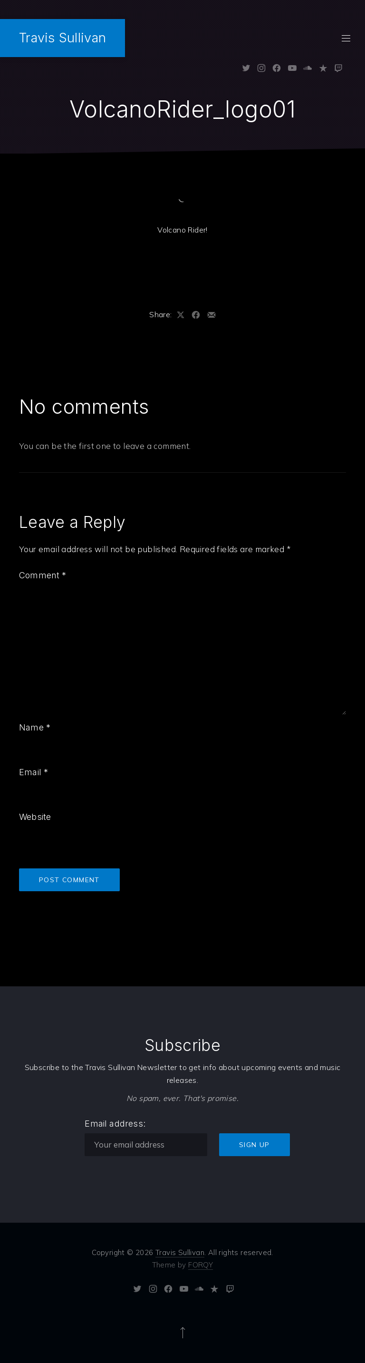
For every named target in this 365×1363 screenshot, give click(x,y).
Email (33, 772)
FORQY (200, 1264)
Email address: (115, 1124)
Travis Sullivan (62, 38)
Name (34, 727)
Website (35, 817)
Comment (43, 575)
